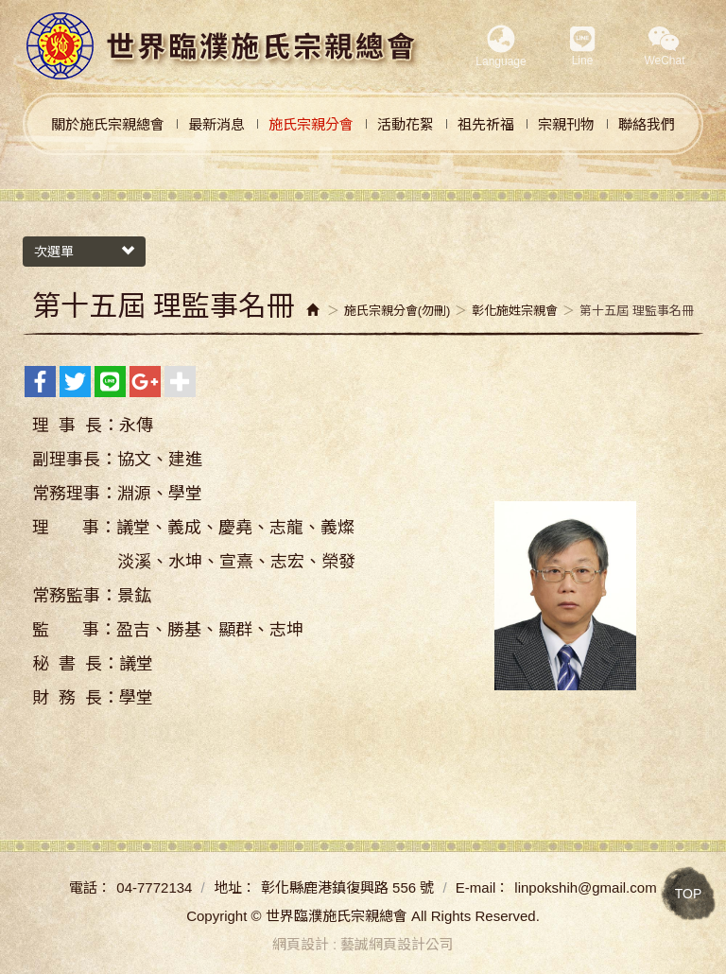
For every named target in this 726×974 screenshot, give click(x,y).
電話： (90, 887)
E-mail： (483, 887)
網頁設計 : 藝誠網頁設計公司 (363, 944)
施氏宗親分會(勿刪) (397, 311)
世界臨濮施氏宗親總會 (222, 46)
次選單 (84, 251)
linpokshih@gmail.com (585, 887)
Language (500, 46)
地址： (235, 887)
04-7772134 (154, 887)
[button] (665, 48)
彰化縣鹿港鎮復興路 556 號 (347, 887)
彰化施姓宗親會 (515, 311)
